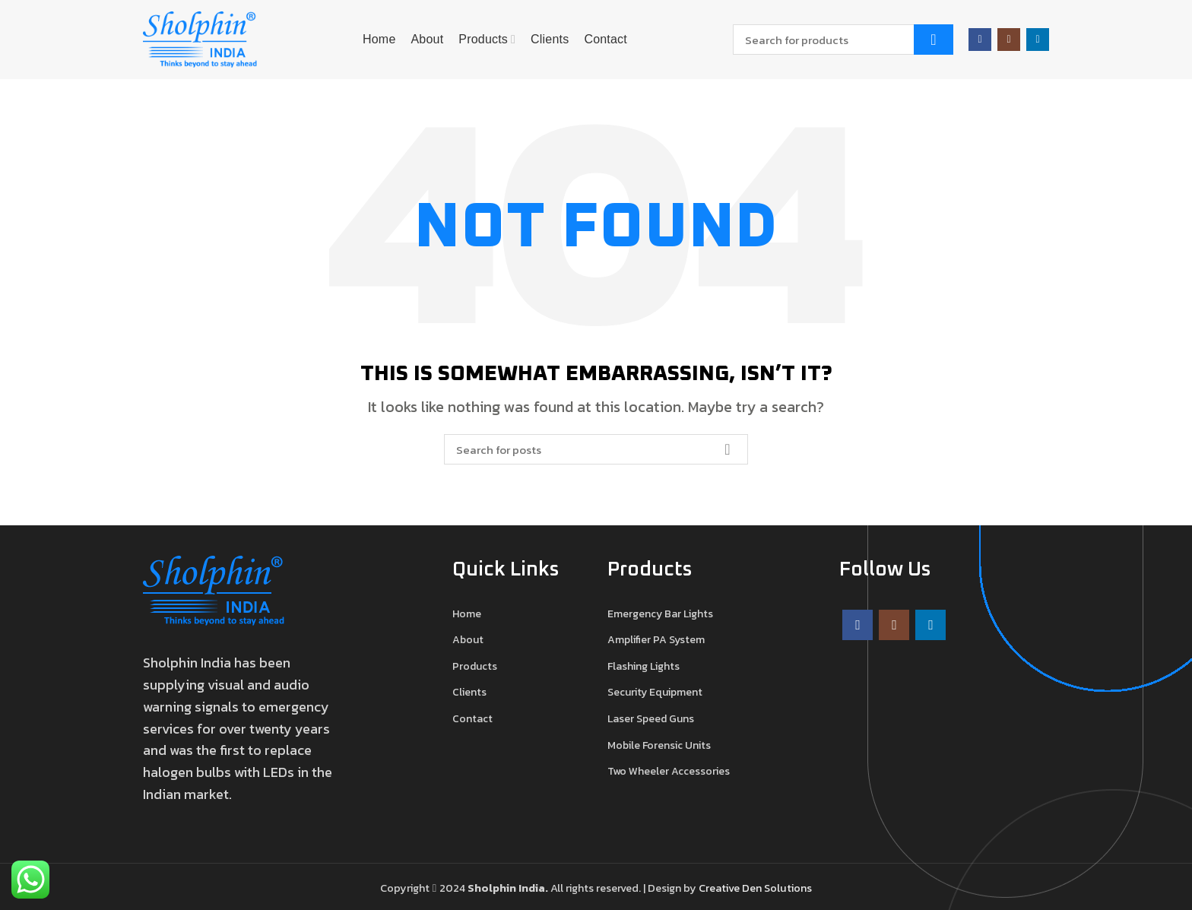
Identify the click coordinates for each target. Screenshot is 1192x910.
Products (474, 666)
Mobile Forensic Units (659, 745)
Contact (472, 719)
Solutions (788, 888)
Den (753, 888)
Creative (720, 888)
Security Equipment (654, 692)
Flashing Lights (643, 666)
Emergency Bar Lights (660, 614)
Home (466, 614)
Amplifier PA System (656, 640)
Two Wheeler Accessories (668, 771)
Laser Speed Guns (650, 719)
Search (933, 39)
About (467, 640)
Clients (469, 692)
